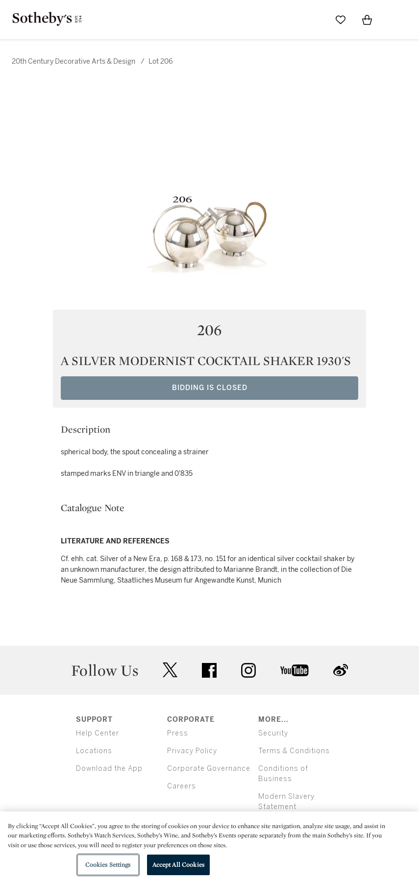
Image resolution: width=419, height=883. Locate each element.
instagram (248, 670)
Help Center (97, 733)
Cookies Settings (108, 864)
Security (273, 733)
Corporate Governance (208, 768)
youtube (294, 670)
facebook (209, 670)
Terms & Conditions (294, 751)
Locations (94, 751)
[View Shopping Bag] (367, 19)
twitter (170, 670)
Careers (181, 786)
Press (177, 733)
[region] (209, 847)
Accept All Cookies (178, 864)
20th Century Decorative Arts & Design (74, 61)
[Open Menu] (393, 20)
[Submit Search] (314, 20)
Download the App (109, 768)
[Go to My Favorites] (340, 19)
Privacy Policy (192, 751)
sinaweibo (340, 670)
